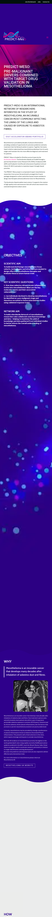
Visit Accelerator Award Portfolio (24, 136)
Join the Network (30, 2)
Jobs (39, 2)
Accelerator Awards (10, 159)
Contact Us (46, 2)
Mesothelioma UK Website (19, 765)
